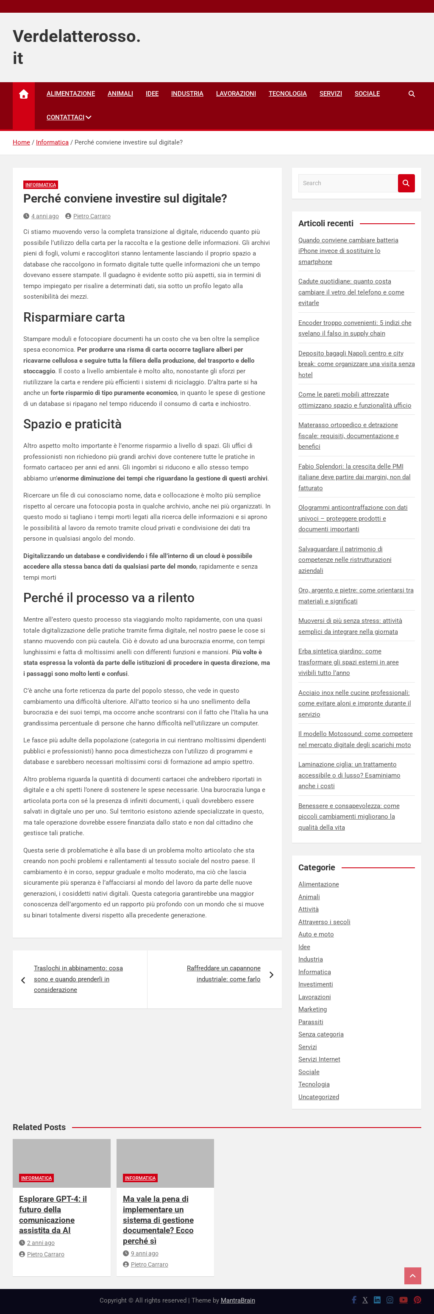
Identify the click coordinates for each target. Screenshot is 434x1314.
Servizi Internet (319, 1059)
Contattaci (65, 117)
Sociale (367, 93)
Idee (152, 93)
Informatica (40, 185)
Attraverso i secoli (324, 922)
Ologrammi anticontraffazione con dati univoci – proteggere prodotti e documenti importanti (353, 518)
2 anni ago (37, 1242)
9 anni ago (141, 1253)
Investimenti (315, 984)
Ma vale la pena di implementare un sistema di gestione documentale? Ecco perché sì (158, 1220)
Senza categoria (321, 1034)
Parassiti (310, 1022)
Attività (308, 909)
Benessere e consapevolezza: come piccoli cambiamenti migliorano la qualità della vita (349, 816)
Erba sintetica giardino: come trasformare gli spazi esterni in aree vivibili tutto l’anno (348, 662)
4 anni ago (41, 216)
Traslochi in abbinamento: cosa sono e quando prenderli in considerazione (78, 979)
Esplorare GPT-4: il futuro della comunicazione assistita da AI (53, 1214)
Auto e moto (316, 934)
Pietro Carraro (88, 216)
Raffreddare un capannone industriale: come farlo (224, 973)
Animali (120, 93)
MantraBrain (238, 1300)
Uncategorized (318, 1097)
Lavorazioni (236, 93)
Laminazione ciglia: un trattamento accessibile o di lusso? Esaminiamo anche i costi (349, 775)
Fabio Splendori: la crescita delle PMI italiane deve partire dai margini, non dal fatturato (354, 477)
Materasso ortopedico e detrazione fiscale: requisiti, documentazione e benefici (348, 435)
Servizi (331, 93)
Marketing (312, 1009)
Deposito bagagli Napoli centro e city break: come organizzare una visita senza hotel (356, 364)
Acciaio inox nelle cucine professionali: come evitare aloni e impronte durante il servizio (354, 703)
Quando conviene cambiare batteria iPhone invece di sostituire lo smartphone (348, 251)
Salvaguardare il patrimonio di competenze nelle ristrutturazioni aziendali (345, 560)
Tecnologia (288, 93)
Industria (187, 93)
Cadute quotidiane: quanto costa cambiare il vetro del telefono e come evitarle (351, 292)
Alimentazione (71, 93)
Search (406, 183)
